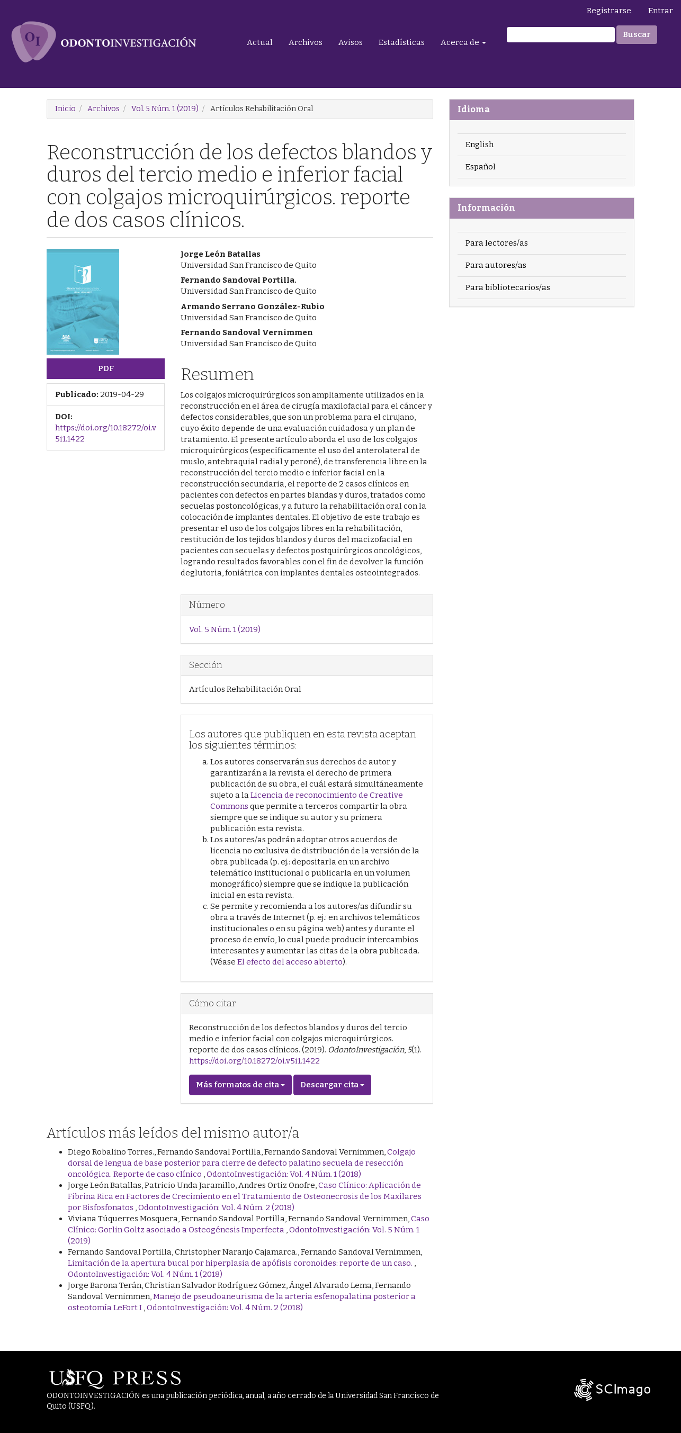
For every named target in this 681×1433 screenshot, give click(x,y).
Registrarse (609, 10)
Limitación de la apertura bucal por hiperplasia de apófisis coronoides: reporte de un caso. (241, 1263)
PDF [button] (106, 368)
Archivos (305, 42)
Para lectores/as (496, 243)
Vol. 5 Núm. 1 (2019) (165, 108)
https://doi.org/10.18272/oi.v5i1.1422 (254, 1061)
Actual (260, 42)
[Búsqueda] (561, 34)
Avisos (350, 42)
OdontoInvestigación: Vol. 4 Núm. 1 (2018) (284, 1174)
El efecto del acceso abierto (290, 962)
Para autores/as (495, 265)
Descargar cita (332, 1084)
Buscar (637, 34)
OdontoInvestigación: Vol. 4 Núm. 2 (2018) (216, 1207)
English (479, 144)
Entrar (660, 10)
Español (480, 167)
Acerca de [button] (463, 42)
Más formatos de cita (240, 1084)
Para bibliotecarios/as (507, 287)
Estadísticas (402, 42)
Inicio (65, 108)
